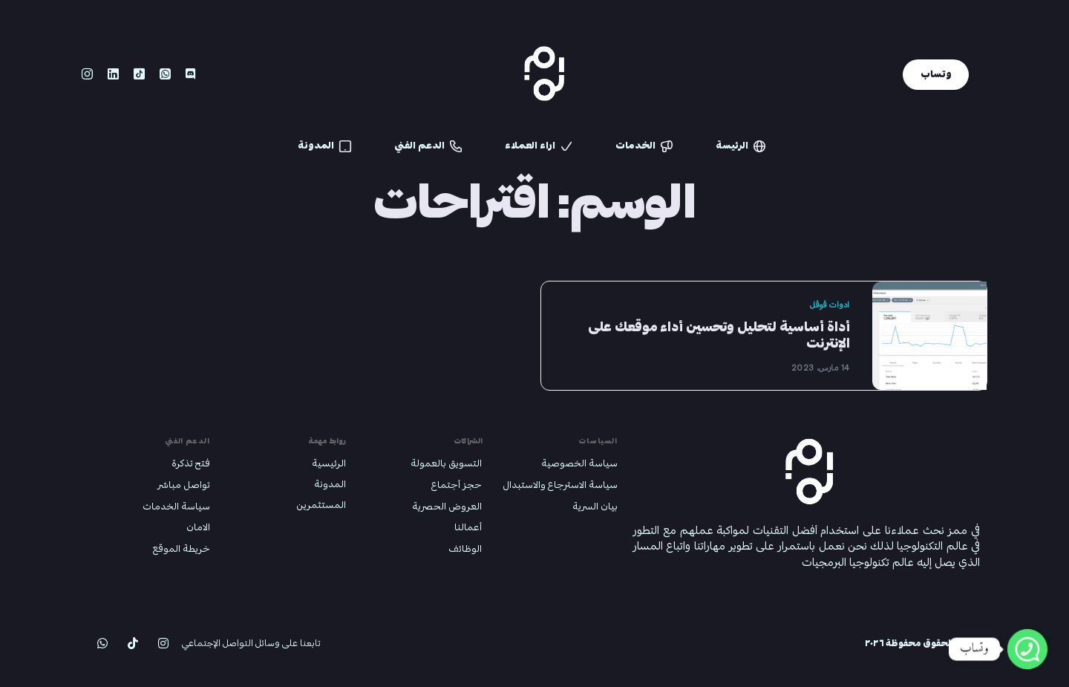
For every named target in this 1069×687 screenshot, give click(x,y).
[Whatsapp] (165, 74)
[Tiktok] (139, 74)
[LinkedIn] (113, 74)
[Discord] (190, 74)
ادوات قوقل (829, 305)
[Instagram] (87, 74)
